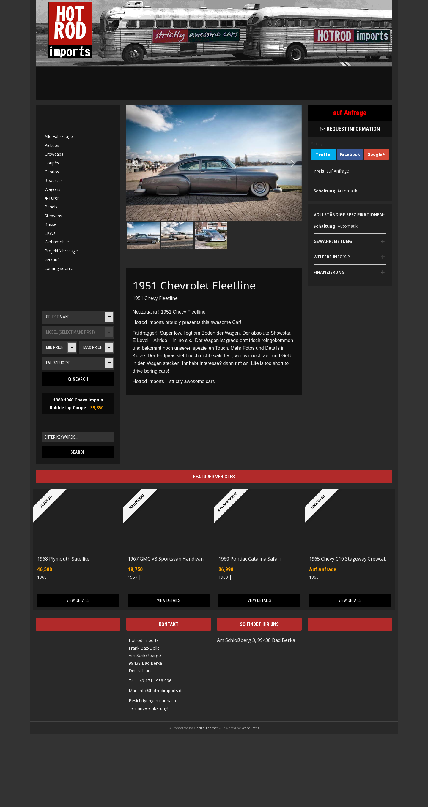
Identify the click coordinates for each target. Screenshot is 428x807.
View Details (78, 600)
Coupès (52, 163)
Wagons (52, 189)
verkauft (52, 259)
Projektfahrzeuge (61, 251)
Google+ (376, 154)
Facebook (350, 154)
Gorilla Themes (206, 728)
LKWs (50, 233)
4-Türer (52, 198)
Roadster (53, 180)
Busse (50, 224)
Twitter (324, 154)
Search (78, 379)
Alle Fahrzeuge (59, 136)
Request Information (350, 129)
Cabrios (52, 172)
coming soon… (59, 268)
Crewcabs (54, 154)
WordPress (250, 728)
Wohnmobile (57, 242)
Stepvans (53, 216)
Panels (51, 207)
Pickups (52, 145)
